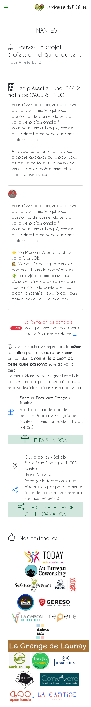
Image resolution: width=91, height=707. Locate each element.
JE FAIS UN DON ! (45, 439)
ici (74, 333)
